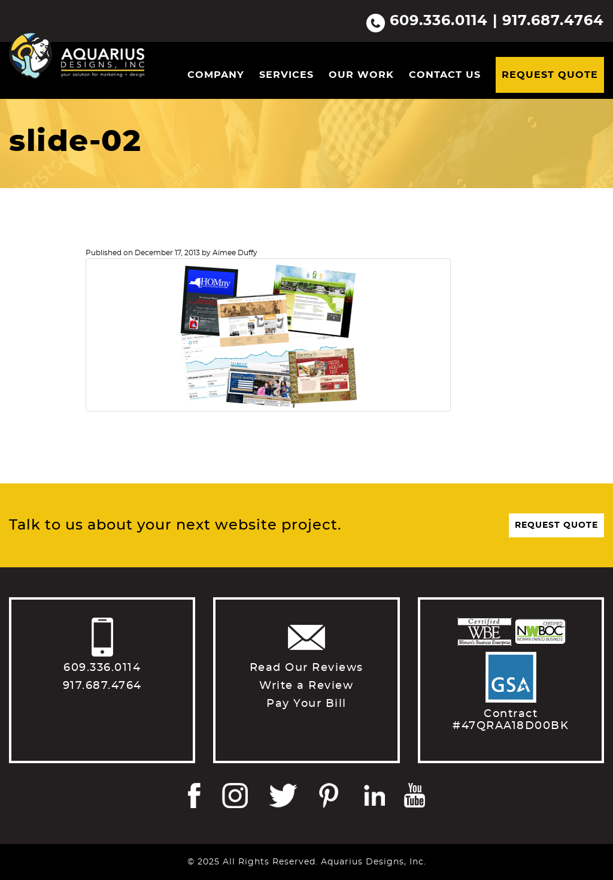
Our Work (361, 75)
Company (215, 75)
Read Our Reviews (306, 668)
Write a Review (306, 686)
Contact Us (445, 75)
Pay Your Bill (306, 703)
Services (286, 75)
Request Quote (550, 75)
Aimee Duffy (235, 252)
